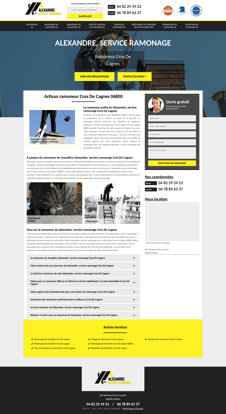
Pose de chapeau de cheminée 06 (97, 26)
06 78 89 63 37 (129, 12)
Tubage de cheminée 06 (119, 26)
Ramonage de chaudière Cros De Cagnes (52, 343)
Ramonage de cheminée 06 (51, 26)
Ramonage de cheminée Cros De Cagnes (52, 339)
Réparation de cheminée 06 (170, 26)
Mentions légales (133, 409)
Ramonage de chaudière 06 (74, 26)
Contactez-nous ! (134, 76)
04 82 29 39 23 (129, 6)
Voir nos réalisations (94, 76)
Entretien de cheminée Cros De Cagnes (165, 339)
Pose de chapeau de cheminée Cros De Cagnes (54, 348)
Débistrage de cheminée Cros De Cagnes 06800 (112, 343)
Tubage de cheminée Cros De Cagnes (107, 339)
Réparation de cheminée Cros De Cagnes (109, 348)
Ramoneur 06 (32, 26)
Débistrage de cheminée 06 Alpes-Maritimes (144, 26)
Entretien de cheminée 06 (191, 26)
